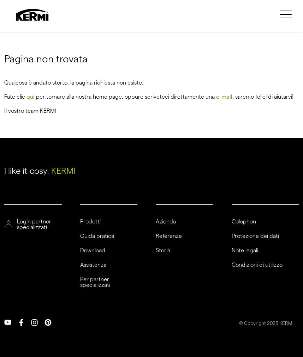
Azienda (166, 221)
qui (30, 97)
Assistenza (93, 265)
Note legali (245, 250)
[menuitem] (286, 18)
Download (92, 250)
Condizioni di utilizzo (257, 265)
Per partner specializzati (95, 282)
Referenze (169, 236)
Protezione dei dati (255, 236)
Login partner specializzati (34, 224)
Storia (163, 250)
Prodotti (90, 221)
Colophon (244, 221)
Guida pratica (97, 236)
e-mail (224, 97)
